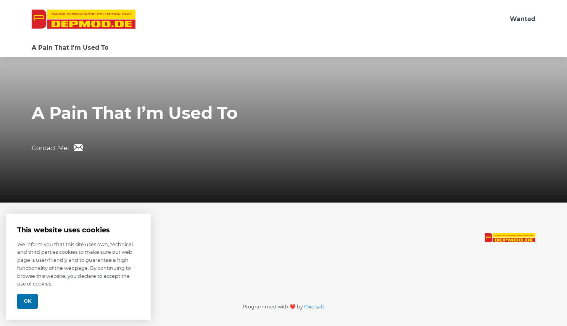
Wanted (522, 19)
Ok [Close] (27, 301)
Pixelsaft (314, 307)
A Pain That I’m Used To (70, 47)
